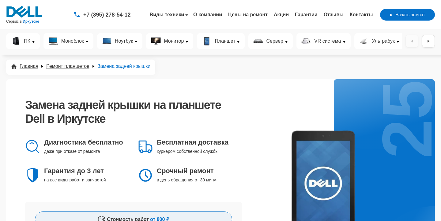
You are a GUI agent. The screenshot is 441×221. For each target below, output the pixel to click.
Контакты (361, 14)
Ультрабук (383, 41)
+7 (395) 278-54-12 (107, 15)
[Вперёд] (428, 41)
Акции (281, 14)
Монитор (174, 41)
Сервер (274, 41)
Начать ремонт (407, 14)
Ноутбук (124, 41)
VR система (327, 41)
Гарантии (306, 14)
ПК (27, 41)
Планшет (225, 41)
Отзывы (334, 14)
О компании (207, 14)
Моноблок (72, 41)
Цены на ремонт (248, 14)
